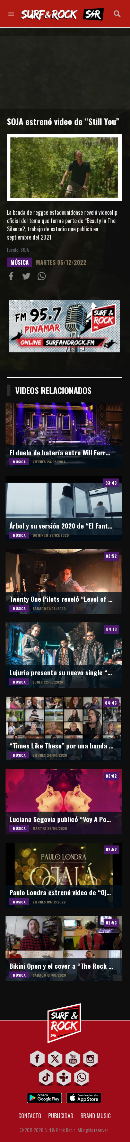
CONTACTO (29, 1116)
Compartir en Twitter (27, 277)
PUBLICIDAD (60, 1116)
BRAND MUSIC (95, 1116)
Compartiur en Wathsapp (43, 277)
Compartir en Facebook (12, 277)
